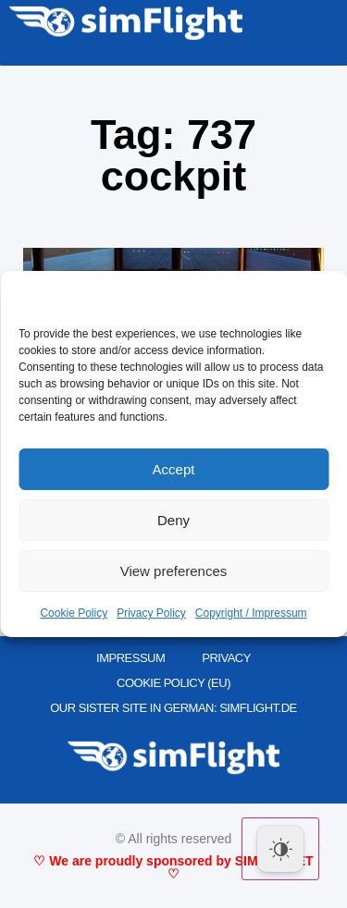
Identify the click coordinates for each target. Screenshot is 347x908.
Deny (173, 520)
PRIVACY (226, 658)
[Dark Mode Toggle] (280, 848)
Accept (174, 469)
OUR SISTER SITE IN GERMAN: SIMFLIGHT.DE (173, 708)
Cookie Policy (73, 613)
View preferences (174, 571)
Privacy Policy (151, 613)
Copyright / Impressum (251, 613)
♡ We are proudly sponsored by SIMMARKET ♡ (173, 867)
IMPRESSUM (130, 658)
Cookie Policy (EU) (173, 683)
